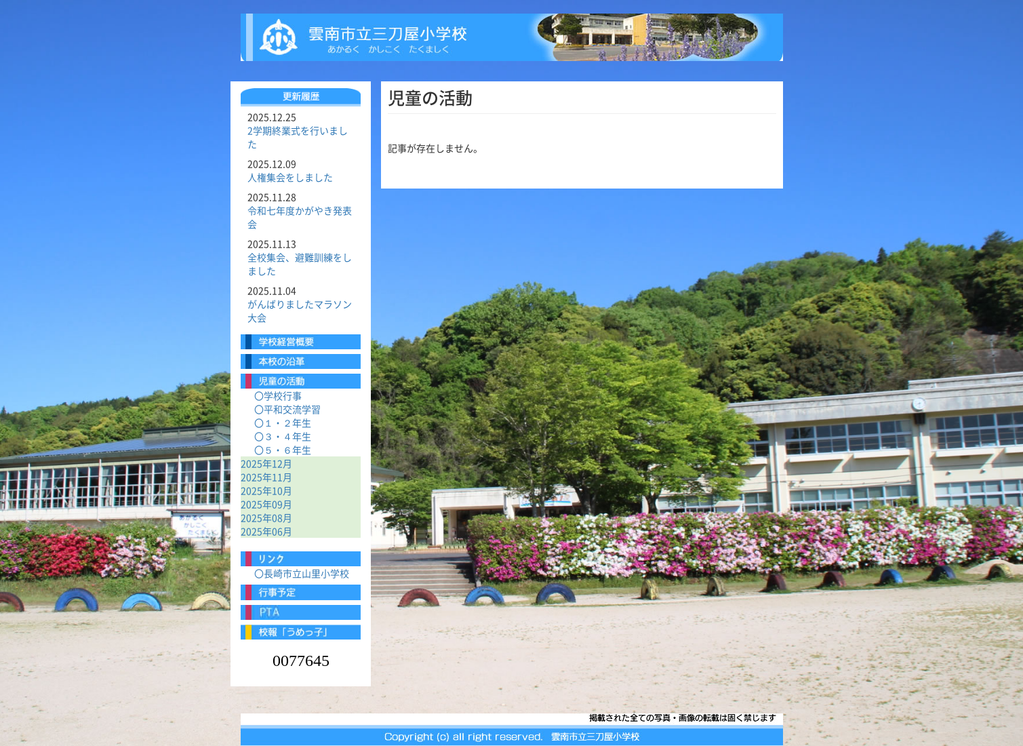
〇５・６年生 (282, 449)
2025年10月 (266, 490)
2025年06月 (266, 531)
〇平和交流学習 (287, 409)
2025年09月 (266, 504)
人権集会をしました (290, 177)
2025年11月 (266, 477)
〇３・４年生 (282, 436)
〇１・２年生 (282, 422)
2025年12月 (266, 463)
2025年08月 (266, 517)
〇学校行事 (278, 395)
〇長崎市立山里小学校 (301, 573)
